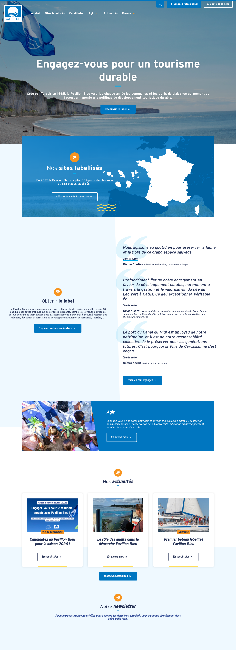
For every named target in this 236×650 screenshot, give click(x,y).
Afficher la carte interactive (74, 196)
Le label (34, 13)
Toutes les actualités (117, 576)
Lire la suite (130, 258)
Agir (91, 13)
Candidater (76, 13)
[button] (96, 13)
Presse (126, 13)
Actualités (110, 13)
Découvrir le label (117, 109)
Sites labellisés (54, 13)
